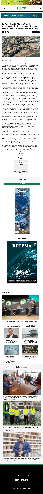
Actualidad (5, 20)
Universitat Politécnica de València (12, 461)
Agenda (26, 467)
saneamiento (21, 164)
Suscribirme (22, 183)
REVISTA (5, 467)
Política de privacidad (24, 486)
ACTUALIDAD (11, 467)
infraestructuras (21, 169)
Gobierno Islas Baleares (9, 430)
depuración (21, 166)
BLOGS (22, 467)
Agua (11, 20)
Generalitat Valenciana (9, 399)
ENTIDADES (36, 467)
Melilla (21, 160)
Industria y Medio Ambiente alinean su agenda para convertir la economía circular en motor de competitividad (22, 324)
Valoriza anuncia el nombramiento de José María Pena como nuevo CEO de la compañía (12, 340)
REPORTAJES (17, 467)
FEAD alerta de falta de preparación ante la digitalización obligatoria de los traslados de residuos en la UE (30, 341)
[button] (3, 32)
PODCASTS (31, 467)
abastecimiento (21, 162)
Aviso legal (17, 486)
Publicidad (18, 470)
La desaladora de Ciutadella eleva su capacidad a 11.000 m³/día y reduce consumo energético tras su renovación (21, 428)
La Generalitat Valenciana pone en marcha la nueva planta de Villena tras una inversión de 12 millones (30, 358)
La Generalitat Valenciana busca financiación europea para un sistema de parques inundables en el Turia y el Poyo (21, 396)
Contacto (24, 470)
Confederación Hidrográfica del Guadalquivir (21, 172)
